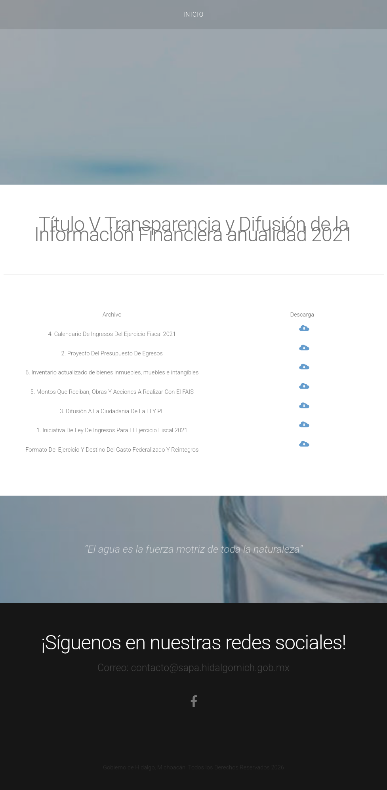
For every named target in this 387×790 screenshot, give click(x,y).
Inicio (193, 14)
